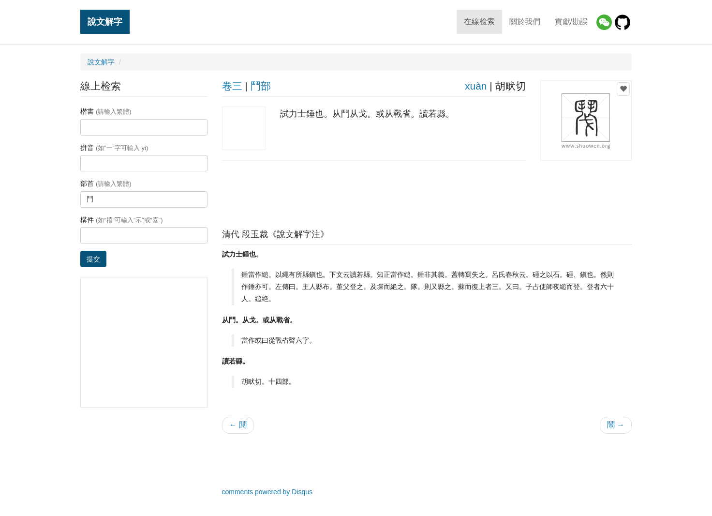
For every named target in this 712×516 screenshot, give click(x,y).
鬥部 (261, 85)
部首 (106, 183)
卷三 (232, 85)
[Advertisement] (427, 192)
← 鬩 (238, 425)
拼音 (114, 148)
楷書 (106, 111)
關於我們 (524, 21)
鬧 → (615, 425)
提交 (93, 259)
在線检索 (479, 21)
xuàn (476, 85)
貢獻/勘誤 (571, 21)
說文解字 (105, 21)
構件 (121, 220)
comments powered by (267, 492)
